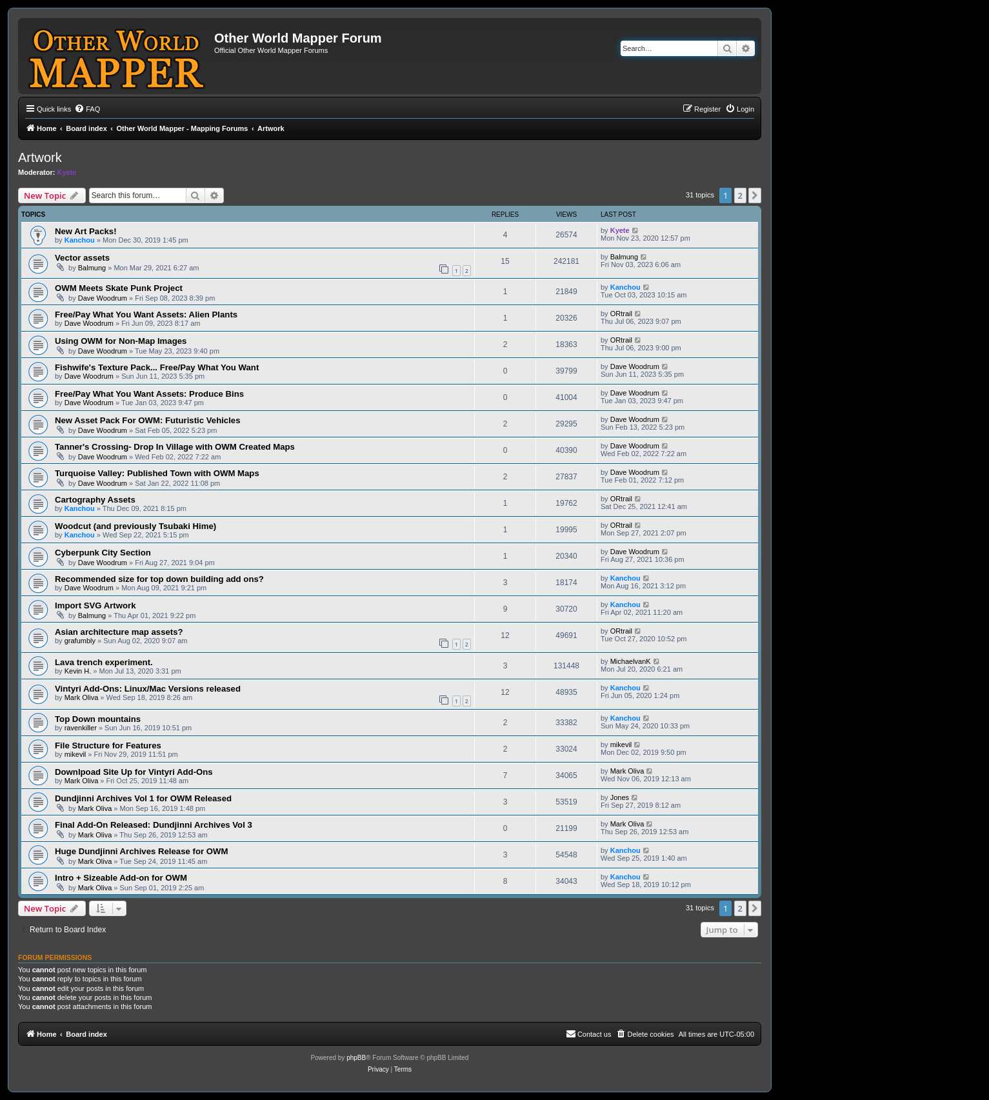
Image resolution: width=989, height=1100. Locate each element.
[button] (754, 195)
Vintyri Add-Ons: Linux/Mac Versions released (148, 689)
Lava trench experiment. (104, 662)
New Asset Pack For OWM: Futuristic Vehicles (148, 420)
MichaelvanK (630, 661)
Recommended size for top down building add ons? (159, 579)
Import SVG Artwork (95, 605)
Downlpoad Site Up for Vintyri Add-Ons (134, 772)
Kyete (67, 172)
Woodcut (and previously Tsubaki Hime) (135, 526)
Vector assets (82, 258)
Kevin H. (78, 671)
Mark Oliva (82, 697)
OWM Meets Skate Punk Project (119, 288)
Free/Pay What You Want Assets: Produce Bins (149, 394)
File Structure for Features (108, 745)
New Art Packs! (86, 231)
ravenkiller (81, 728)
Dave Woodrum (102, 298)
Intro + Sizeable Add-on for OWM (121, 878)
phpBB (356, 1057)
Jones (619, 797)
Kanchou (80, 240)
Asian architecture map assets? (119, 632)
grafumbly (80, 641)
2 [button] (740, 195)
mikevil (75, 754)
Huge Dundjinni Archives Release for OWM (141, 851)
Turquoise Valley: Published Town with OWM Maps (157, 473)
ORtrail (621, 313)
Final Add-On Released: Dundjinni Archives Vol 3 (153, 825)
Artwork (40, 157)
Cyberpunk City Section (103, 552)
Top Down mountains (98, 719)
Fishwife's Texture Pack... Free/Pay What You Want (157, 367)
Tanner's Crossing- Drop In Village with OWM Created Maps (175, 447)
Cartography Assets (95, 500)
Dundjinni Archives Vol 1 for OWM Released (143, 798)
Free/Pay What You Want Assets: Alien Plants (146, 314)
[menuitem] (87, 109)
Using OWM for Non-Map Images (120, 341)
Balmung (92, 268)
